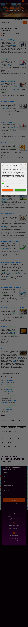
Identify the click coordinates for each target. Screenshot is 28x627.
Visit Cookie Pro (22, 164)
